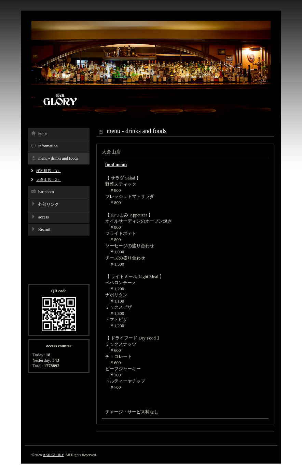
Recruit (44, 229)
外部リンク (48, 204)
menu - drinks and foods (58, 158)
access (43, 217)
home (42, 133)
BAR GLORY (53, 455)
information (48, 146)
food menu (116, 164)
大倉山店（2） (48, 179)
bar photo (46, 191)
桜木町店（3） (48, 171)
